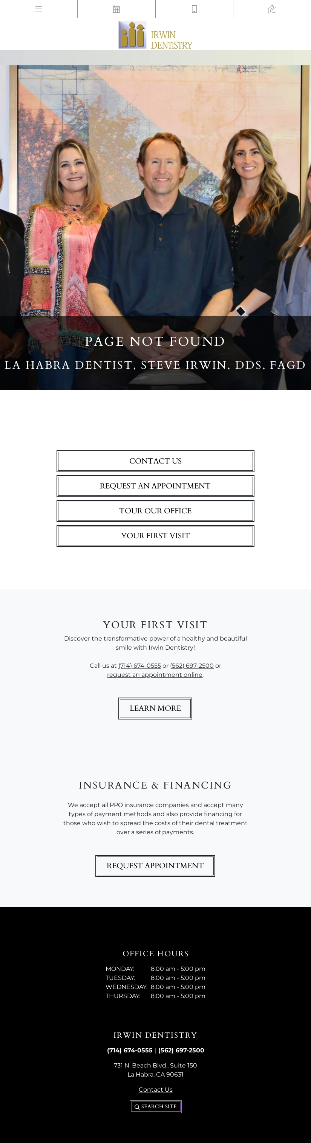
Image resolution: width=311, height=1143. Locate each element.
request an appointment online (154, 674)
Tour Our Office (155, 511)
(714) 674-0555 (139, 665)
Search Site (156, 1106)
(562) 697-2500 (192, 665)
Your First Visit (155, 536)
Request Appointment (155, 866)
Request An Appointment (155, 486)
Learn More (155, 708)
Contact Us (155, 461)
